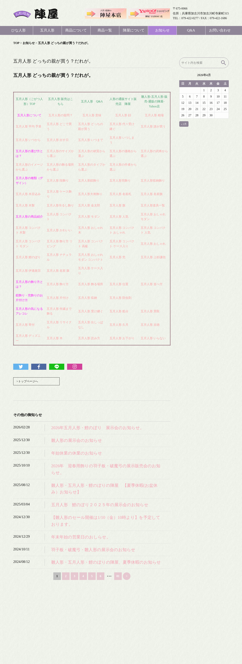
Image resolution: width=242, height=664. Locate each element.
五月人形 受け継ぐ (90, 311)
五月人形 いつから (28, 140)
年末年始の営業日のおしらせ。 (81, 537)
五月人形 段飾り (58, 180)
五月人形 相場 (154, 115)
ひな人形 (18, 30)
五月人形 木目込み (28, 194)
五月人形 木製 (25, 205)
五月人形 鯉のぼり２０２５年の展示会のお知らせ (99, 505)
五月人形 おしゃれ (153, 243)
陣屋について (133, 30)
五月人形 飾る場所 (90, 284)
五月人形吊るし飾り (60, 205)
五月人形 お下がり (121, 338)
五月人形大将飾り (90, 194)
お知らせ (162, 30)
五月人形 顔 (123, 115)
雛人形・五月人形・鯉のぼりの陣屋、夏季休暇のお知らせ (106, 562)
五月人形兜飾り (120, 180)
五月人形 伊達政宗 (28, 270)
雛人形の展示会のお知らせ (76, 440)
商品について (76, 30)
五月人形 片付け (58, 297)
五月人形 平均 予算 (28, 126)
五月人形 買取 (150, 311)
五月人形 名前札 (120, 194)
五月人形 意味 (91, 115)
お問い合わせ (220, 30)
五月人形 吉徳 (150, 324)
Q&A (191, 30)
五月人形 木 (55, 338)
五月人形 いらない (153, 338)
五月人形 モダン (89, 216)
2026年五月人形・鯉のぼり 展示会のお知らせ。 (97, 428)
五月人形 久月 (118, 324)
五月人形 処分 (118, 311)
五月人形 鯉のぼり (28, 257)
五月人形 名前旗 (152, 194)
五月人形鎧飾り (88, 180)
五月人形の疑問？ (60, 115)
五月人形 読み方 (89, 338)
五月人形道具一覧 (153, 205)
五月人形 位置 (118, 284)
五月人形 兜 (117, 257)
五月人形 (47, 30)
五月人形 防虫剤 (120, 297)
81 (117, 576)
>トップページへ (27, 381)
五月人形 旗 (117, 205)
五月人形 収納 (87, 297)
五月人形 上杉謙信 (153, 257)
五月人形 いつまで (90, 140)
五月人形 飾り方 (58, 284)
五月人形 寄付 (25, 324)
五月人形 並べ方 (152, 284)
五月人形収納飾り (153, 180)
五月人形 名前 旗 (58, 270)
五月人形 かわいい (59, 230)
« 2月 (184, 124)
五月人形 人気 (118, 216)
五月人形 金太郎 (89, 205)
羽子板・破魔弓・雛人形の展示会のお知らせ (93, 550)
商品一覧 (105, 30)
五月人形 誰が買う (153, 126)
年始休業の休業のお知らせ (76, 453)
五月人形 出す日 (58, 140)
